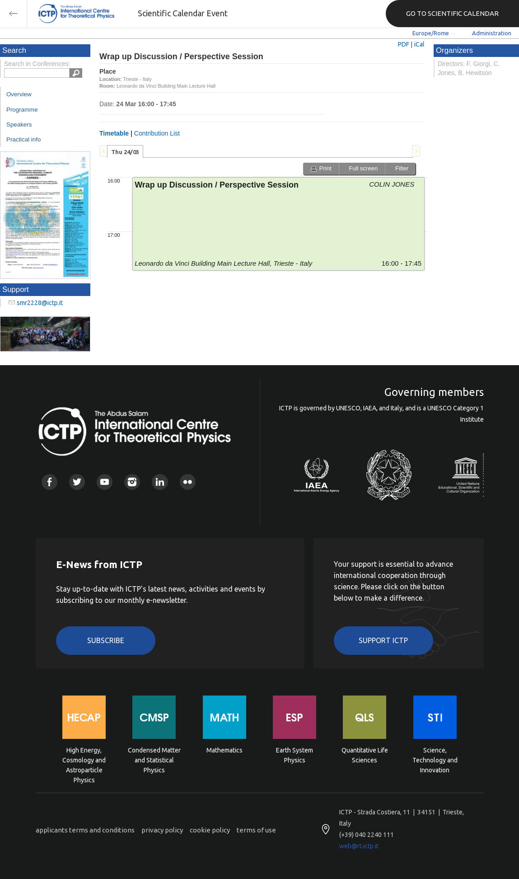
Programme (22, 109)
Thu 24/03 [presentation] (125, 152)
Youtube (104, 482)
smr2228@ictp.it (40, 302)
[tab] (125, 151)
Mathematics (224, 750)
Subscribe (105, 640)
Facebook (49, 482)
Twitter (77, 482)
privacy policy (162, 830)
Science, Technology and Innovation (435, 759)
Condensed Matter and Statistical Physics (154, 759)
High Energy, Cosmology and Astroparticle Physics (84, 759)
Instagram (132, 482)
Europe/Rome (430, 33)
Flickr (188, 482)
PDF (403, 44)
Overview (19, 94)
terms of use (256, 830)
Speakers (19, 124)
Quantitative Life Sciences (364, 755)
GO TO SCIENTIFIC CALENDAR (452, 13)
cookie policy (210, 830)
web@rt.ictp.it (359, 846)
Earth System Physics (294, 755)
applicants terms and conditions (85, 830)
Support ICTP (383, 640)
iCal (419, 44)
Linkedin (160, 482)
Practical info (23, 139)
